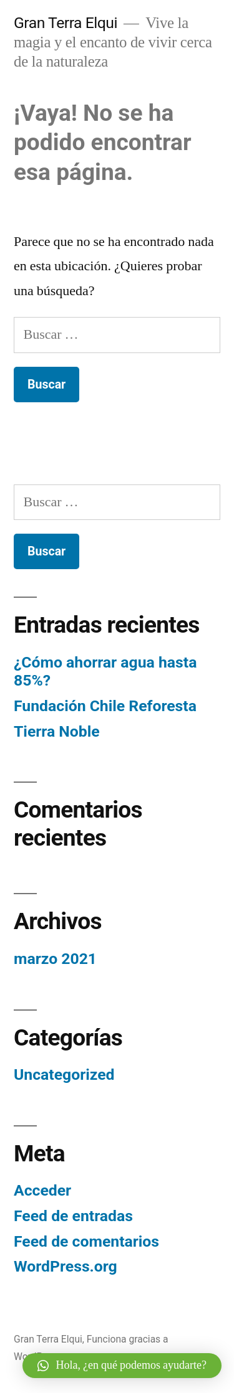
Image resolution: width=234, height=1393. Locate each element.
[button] (122, 1365)
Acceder (42, 1190)
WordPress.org (65, 1266)
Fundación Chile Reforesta (105, 706)
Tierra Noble (57, 731)
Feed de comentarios (86, 1241)
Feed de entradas (73, 1216)
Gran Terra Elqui (65, 23)
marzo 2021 (55, 959)
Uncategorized (64, 1074)
